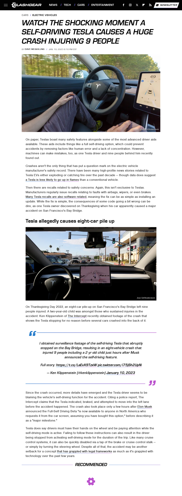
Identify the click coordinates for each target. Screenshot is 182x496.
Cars (81, 5)
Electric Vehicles (44, 15)
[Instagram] (130, 5)
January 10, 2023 (120, 373)
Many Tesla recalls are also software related (56, 197)
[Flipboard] (143, 5)
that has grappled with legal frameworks (84, 451)
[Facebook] (123, 5)
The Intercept (77, 316)
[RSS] (150, 5)
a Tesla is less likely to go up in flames (52, 180)
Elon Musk (144, 407)
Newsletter (166, 5)
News (53, 5)
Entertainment (102, 5)
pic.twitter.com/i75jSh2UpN (120, 365)
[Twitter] (137, 5)
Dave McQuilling (35, 49)
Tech (67, 5)
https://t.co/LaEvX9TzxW (76, 365)
